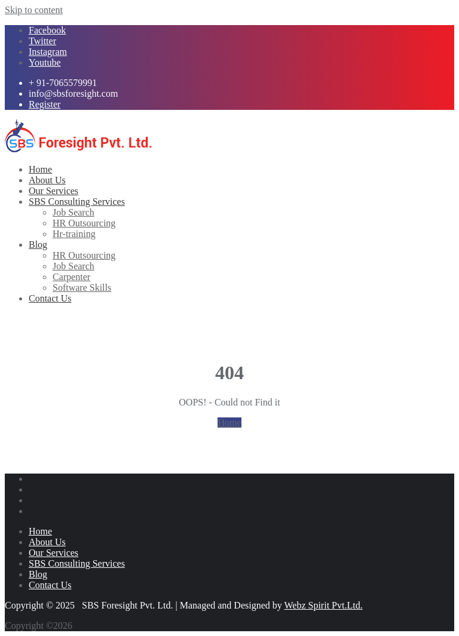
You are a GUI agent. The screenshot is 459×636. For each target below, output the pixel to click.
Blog (38, 574)
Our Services (53, 553)
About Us (47, 542)
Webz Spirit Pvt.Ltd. (323, 605)
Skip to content (34, 10)
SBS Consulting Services (77, 563)
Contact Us (50, 585)
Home (229, 422)
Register (44, 104)
